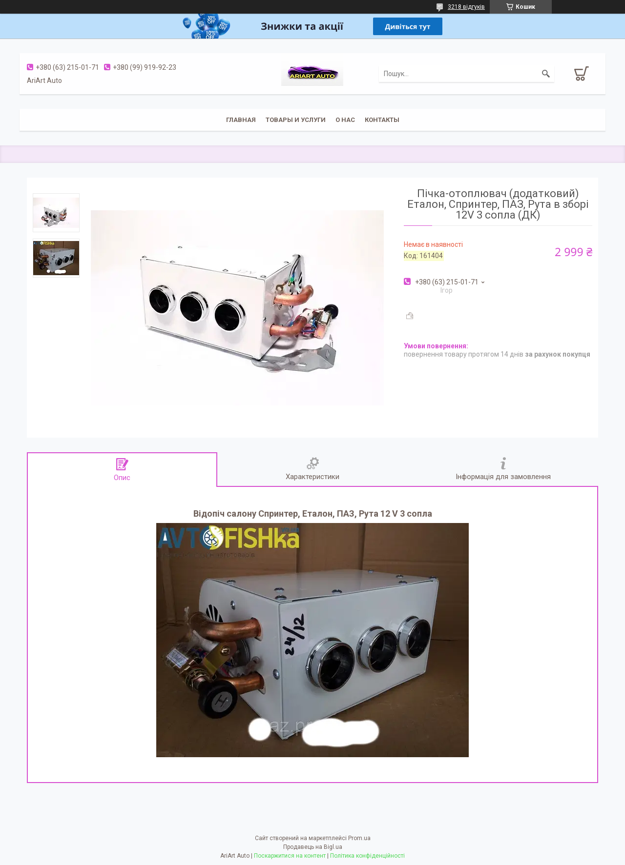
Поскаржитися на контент (290, 855)
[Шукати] (546, 73)
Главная (241, 119)
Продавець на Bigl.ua (312, 847)
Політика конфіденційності (367, 855)
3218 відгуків (466, 6)
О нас (345, 119)
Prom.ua (359, 838)
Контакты (382, 119)
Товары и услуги (296, 119)
